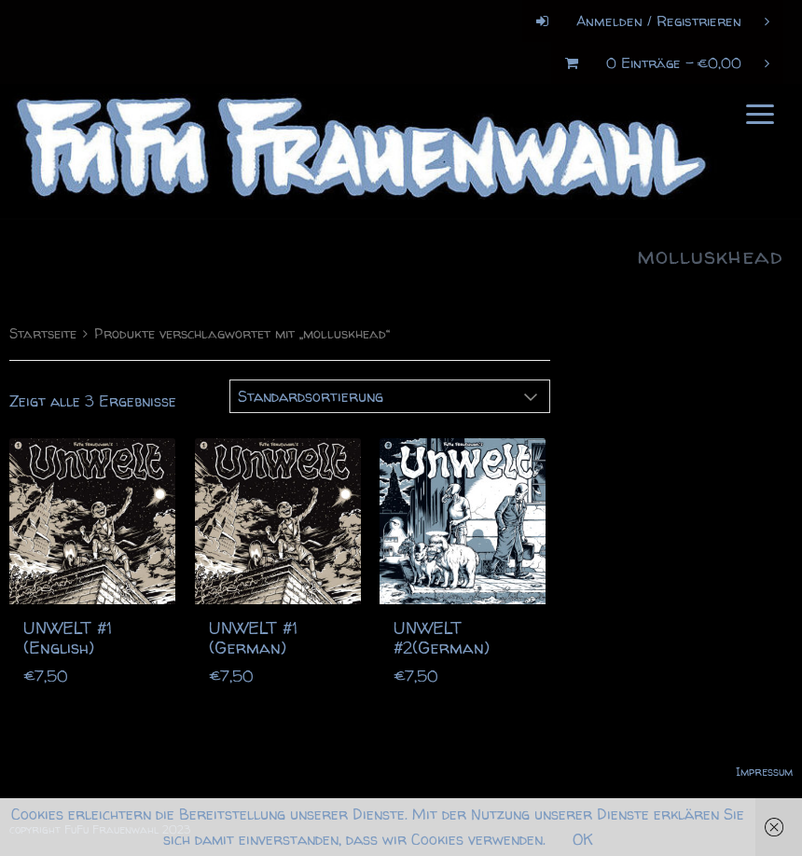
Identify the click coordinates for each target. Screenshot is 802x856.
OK (583, 839)
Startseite (42, 329)
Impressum (764, 767)
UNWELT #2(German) (442, 634)
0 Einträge (660, 63)
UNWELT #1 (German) (253, 634)
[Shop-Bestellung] (389, 391)
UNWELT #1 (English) (67, 634)
